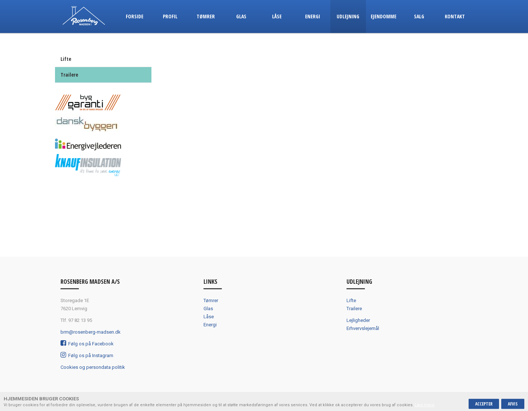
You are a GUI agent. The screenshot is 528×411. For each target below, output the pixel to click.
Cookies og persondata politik (92, 367)
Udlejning (348, 16)
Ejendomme (383, 16)
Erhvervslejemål (362, 328)
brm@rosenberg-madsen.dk (90, 332)
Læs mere (424, 405)
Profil (170, 16)
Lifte (65, 58)
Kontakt (455, 16)
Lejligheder (358, 320)
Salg (419, 16)
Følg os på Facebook (87, 343)
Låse (277, 16)
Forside (134, 16)
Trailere (69, 74)
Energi (312, 16)
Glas (241, 16)
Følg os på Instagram (86, 355)
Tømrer (206, 16)
